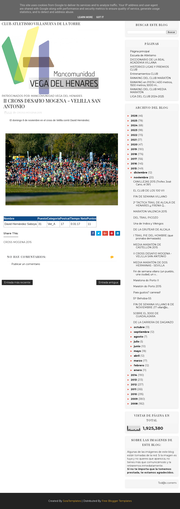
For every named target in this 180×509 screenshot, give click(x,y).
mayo (138, 351)
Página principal (139, 51)
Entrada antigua (108, 282)
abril (137, 355)
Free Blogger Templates (117, 501)
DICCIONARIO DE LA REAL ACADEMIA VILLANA (147, 61)
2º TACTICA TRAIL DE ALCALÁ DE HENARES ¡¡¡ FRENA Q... (154, 204)
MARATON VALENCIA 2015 (150, 211)
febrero (139, 365)
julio (137, 341)
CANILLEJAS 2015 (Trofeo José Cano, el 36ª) (152, 183)
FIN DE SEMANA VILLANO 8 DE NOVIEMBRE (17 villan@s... (153, 306)
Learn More (85, 17)
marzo (138, 360)
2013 (134, 379)
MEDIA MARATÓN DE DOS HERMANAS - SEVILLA (150, 264)
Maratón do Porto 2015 (147, 286)
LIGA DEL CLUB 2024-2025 (147, 96)
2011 (134, 389)
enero (138, 370)
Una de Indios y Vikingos (148, 223)
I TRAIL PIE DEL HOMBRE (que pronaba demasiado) (153, 237)
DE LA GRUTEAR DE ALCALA (151, 229)
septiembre (142, 331)
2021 (134, 139)
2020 (134, 144)
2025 (134, 120)
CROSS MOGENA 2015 (29, 112)
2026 (134, 115)
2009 (134, 398)
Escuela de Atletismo (143, 55)
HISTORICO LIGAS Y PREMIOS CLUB (149, 68)
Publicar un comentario (25, 264)
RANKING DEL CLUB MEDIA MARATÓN (148, 91)
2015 (134, 168)
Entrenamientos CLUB (144, 73)
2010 (134, 394)
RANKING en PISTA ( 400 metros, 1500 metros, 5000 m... (151, 84)
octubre (139, 327)
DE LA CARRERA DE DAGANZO (153, 322)
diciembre (141, 172)
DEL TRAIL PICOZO (145, 217)
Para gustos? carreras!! (146, 292)
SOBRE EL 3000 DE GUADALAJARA (146, 315)
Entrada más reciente (17, 282)
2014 (134, 375)
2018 (134, 154)
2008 (134, 403)
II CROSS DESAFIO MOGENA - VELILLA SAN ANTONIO (152, 255)
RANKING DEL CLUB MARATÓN (150, 78)
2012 (134, 384)
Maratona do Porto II (146, 280)
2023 (134, 130)
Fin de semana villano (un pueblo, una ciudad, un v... (153, 273)
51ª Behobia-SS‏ (142, 298)
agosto (139, 336)
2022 (134, 135)
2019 (134, 149)
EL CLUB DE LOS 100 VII (149, 190)
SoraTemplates (72, 501)
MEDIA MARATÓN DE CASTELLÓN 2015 (147, 246)
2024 (134, 125)
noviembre (141, 177)
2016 (134, 163)
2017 (134, 158)
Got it (100, 17)
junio (137, 346)
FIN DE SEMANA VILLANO (150, 196)
